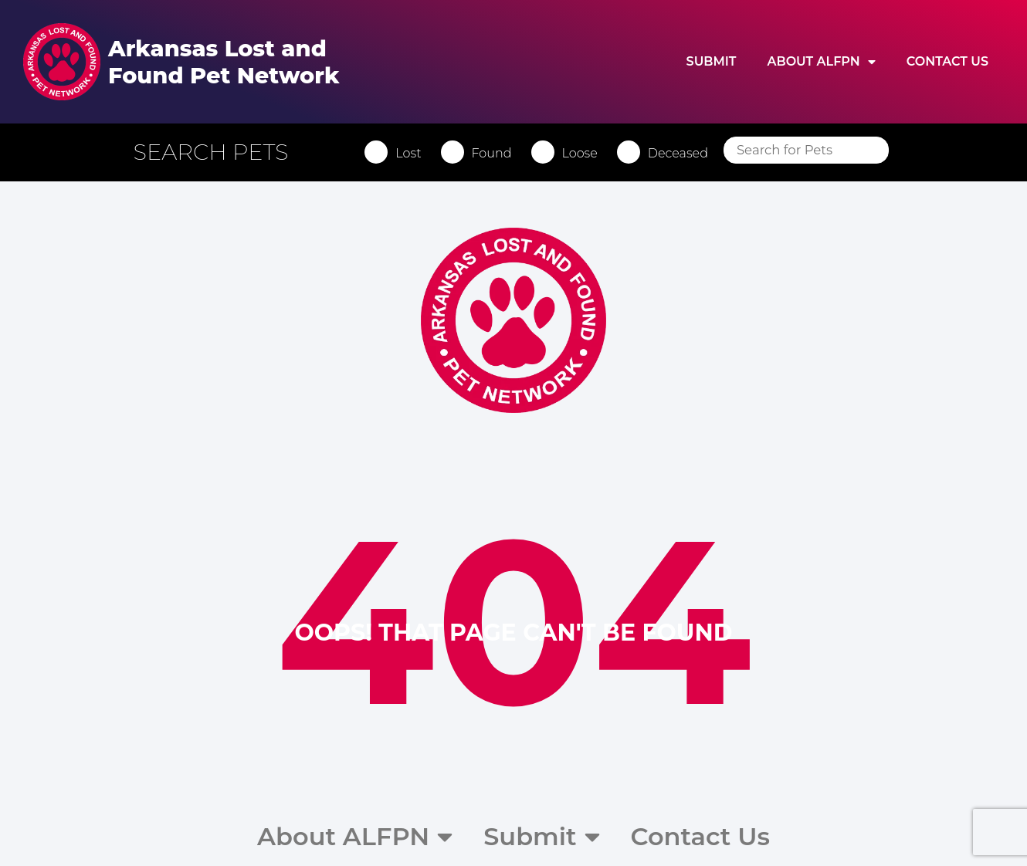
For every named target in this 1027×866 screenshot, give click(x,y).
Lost (414, 153)
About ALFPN (821, 62)
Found (497, 153)
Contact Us (947, 61)
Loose (585, 153)
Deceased (683, 153)
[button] (224, 151)
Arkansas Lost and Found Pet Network (223, 62)
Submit (711, 61)
